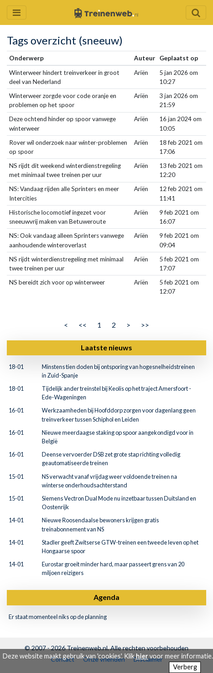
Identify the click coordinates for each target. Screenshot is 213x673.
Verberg (185, 667)
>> (145, 324)
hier (142, 656)
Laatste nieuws (106, 347)
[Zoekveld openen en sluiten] (196, 12)
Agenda (106, 597)
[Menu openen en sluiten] (16, 12)
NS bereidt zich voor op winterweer (57, 282)
